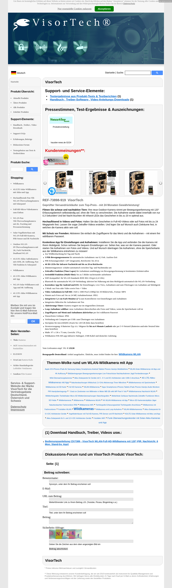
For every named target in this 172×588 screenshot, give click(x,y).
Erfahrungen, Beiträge (22, 139)
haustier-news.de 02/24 (61, 142)
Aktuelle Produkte (21, 98)
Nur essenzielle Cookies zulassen (74, 8)
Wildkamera (18, 183)
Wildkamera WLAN (129, 354)
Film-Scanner (22, 374)
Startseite (110, 72)
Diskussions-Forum (21, 145)
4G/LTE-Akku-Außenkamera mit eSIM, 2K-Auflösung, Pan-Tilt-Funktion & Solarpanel (26, 262)
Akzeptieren (104, 8)
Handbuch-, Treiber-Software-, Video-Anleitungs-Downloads (89, 99)
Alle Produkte (19, 107)
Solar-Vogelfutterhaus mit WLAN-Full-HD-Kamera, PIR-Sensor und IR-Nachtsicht (26, 236)
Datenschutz (129, 3)
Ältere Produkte (20, 103)
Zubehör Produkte (21, 112)
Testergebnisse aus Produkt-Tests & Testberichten (83, 96)
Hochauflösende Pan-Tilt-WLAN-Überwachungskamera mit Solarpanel (26, 201)
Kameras (19, 340)
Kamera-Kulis (23, 360)
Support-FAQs (19, 133)
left (45, 183)
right (160, 183)
